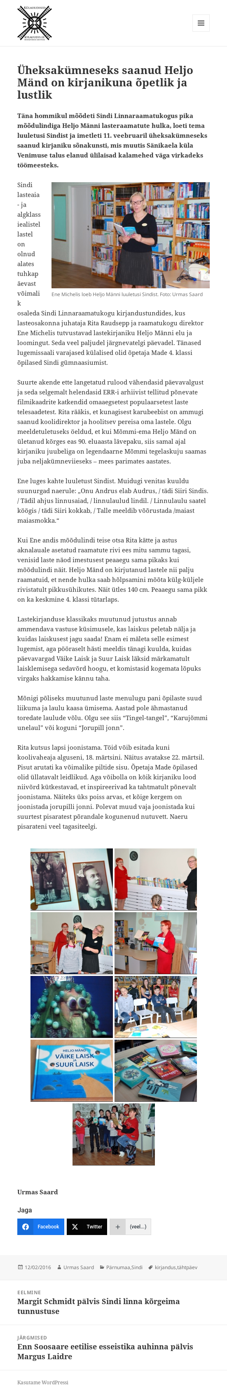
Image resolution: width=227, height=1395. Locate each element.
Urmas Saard (78, 1267)
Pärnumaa (118, 1267)
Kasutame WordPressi (42, 1382)
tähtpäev (187, 1267)
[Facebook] (40, 1227)
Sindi (137, 1267)
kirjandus (165, 1267)
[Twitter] (87, 1227)
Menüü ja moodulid (201, 31)
